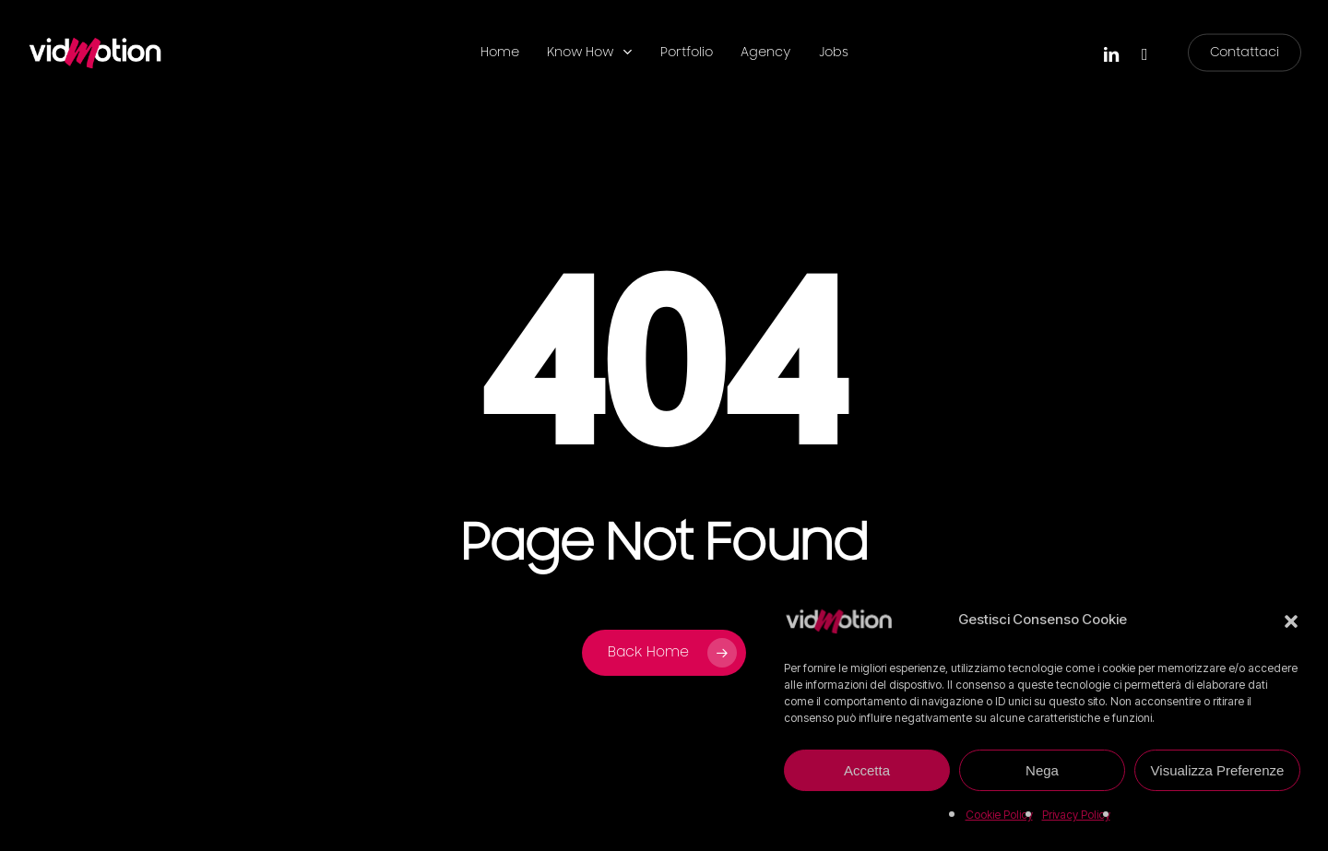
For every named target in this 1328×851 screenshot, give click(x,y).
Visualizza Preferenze (1218, 770)
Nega (1042, 770)
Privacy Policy (1076, 814)
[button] (1291, 619)
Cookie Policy (999, 814)
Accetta (867, 770)
